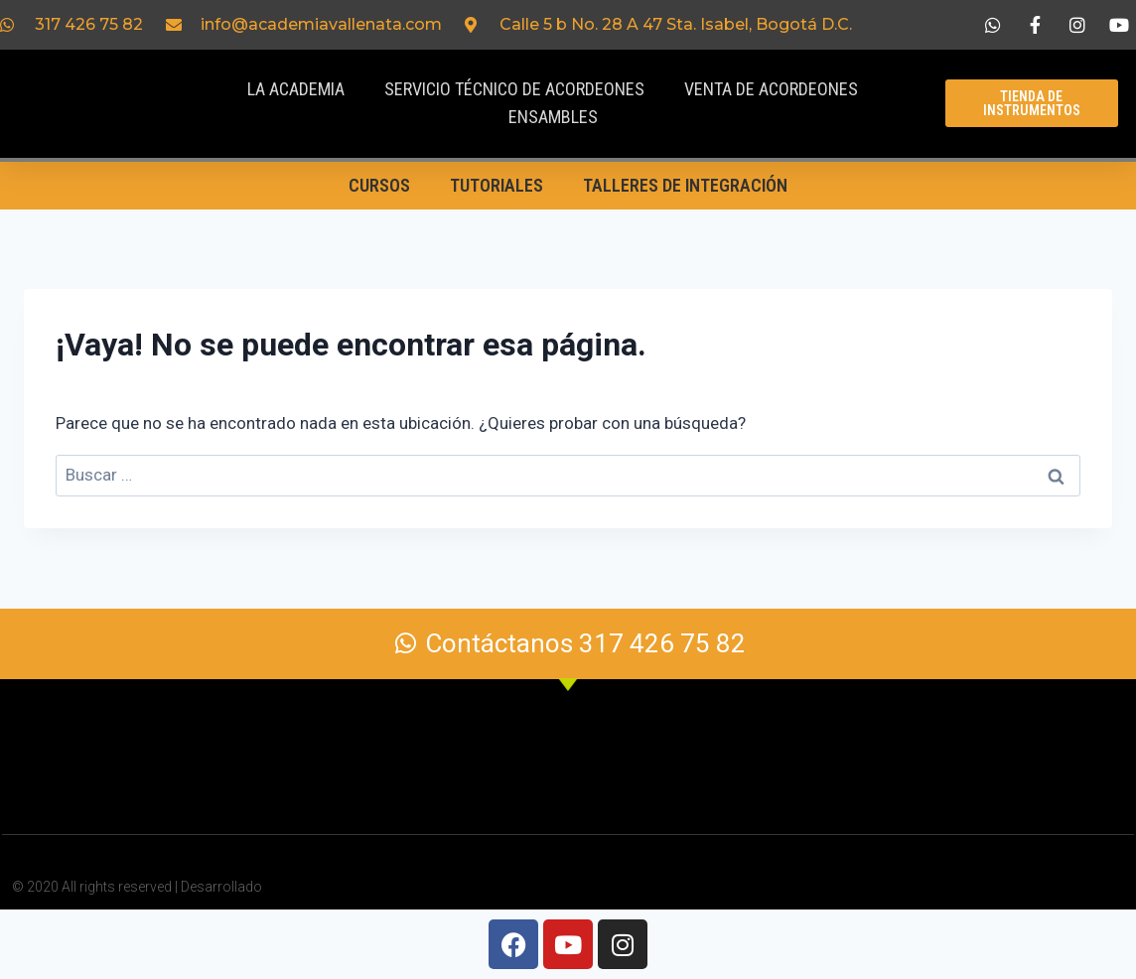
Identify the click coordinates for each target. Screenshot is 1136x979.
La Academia (296, 88)
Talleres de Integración (685, 185)
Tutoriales (496, 185)
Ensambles (553, 116)
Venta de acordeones (771, 88)
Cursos (379, 185)
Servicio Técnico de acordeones (514, 88)
